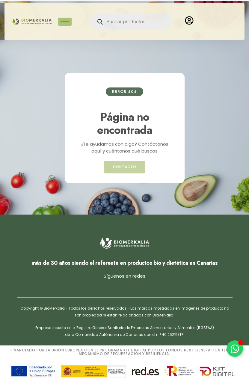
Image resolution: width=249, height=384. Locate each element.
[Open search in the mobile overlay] (131, 17)
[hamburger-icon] (65, 17)
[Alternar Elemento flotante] (235, 348)
